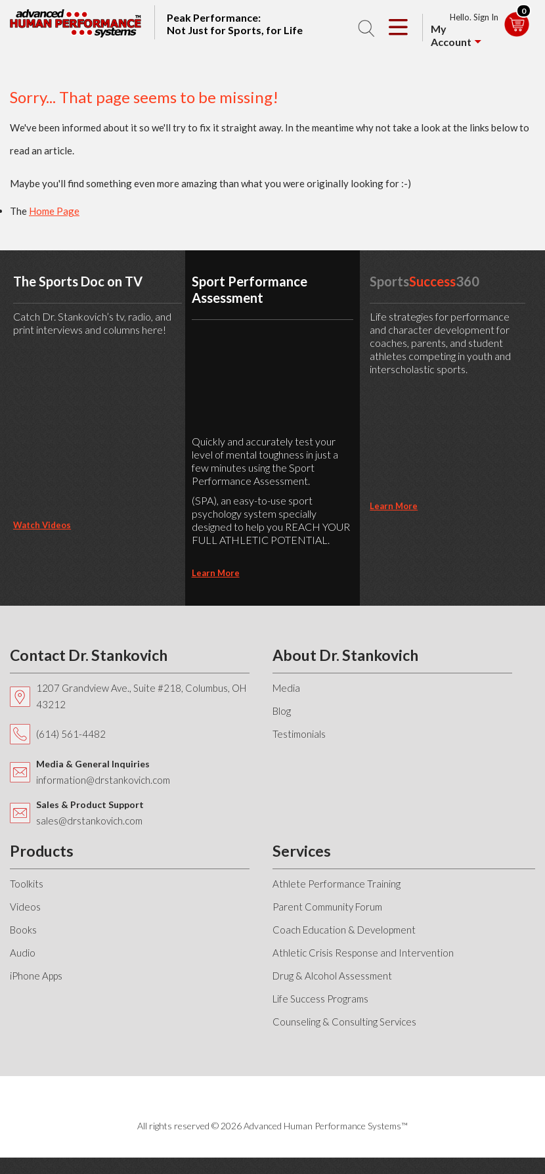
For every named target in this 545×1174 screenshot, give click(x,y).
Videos (25, 907)
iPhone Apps (36, 976)
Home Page (54, 211)
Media (286, 688)
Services (301, 851)
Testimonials (299, 734)
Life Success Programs (320, 999)
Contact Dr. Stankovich (88, 655)
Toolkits (26, 884)
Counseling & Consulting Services (344, 1021)
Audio (22, 953)
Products (42, 851)
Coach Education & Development (344, 930)
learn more (216, 573)
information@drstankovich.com (103, 780)
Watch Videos (42, 525)
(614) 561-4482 (71, 734)
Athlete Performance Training (336, 884)
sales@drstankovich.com (89, 820)
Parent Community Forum (327, 907)
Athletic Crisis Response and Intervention (363, 953)
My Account (451, 35)
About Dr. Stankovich (345, 655)
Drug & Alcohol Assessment (332, 976)
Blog (281, 711)
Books (23, 930)
